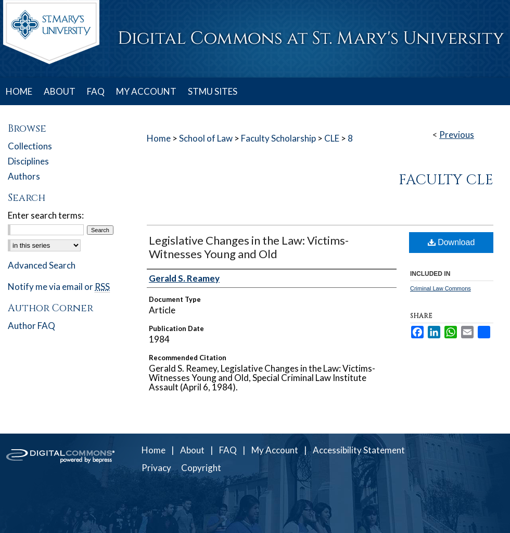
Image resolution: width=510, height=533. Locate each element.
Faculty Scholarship (278, 138)
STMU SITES (212, 91)
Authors (24, 176)
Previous (456, 134)
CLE (331, 138)
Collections (30, 146)
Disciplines (28, 161)
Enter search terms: (46, 215)
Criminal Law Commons (440, 288)
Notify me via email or (59, 286)
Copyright (201, 467)
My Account (274, 450)
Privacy (156, 467)
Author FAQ (31, 325)
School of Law (206, 138)
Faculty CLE (446, 180)
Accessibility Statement (359, 450)
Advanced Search (41, 265)
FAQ (228, 450)
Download (451, 242)
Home (159, 138)
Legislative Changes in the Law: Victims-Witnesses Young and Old (249, 247)
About (192, 450)
